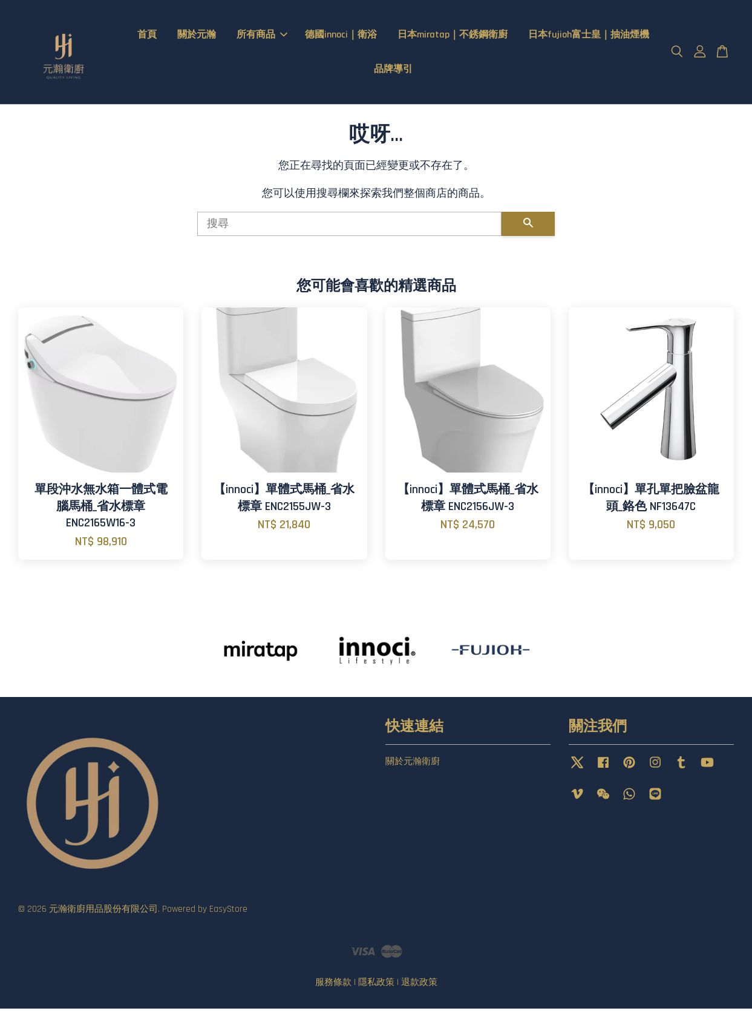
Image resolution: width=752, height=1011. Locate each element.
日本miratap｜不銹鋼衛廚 (452, 36)
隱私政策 (376, 984)
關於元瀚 (196, 36)
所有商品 (262, 36)
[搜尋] (349, 227)
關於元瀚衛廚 (412, 764)
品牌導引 (393, 70)
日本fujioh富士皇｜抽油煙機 (588, 36)
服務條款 (333, 984)
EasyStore (228, 911)
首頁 (147, 36)
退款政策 (419, 984)
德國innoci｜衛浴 (341, 36)
